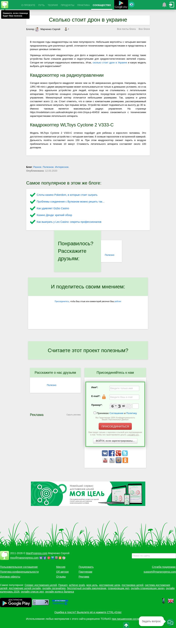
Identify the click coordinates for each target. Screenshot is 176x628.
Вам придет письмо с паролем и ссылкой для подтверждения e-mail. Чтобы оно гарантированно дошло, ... (115, 433)
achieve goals (77, 585)
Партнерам (85, 571)
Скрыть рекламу (73, 415)
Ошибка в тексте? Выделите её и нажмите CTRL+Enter (88, 612)
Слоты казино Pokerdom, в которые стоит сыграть (67, 194)
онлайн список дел (32, 591)
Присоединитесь (62, 301)
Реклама (84, 576)
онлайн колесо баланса (59, 591)
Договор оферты (10, 576)
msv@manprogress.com (24, 557)
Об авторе (62, 571)
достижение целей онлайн (25, 588)
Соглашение (117, 413)
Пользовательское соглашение (19, 566)
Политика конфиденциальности (19, 571)
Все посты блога (126, 29)
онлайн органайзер (54, 588)
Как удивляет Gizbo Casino (53, 208)
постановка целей (132, 585)
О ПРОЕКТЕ (28, 5)
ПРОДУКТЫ (67, 5)
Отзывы (61, 576)
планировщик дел (118, 588)
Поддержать (86, 566)
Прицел (62, 585)
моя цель (92, 585)
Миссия (60, 566)
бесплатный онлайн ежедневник (86, 588)
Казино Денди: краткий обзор (54, 215)
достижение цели (109, 585)
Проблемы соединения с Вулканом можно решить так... (70, 201)
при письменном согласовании (130, 618)
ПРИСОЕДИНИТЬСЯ (115, 426)
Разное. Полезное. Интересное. (51, 167)
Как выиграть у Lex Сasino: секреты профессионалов (69, 221)
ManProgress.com (36, 553)
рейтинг (118, 301)
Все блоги (144, 29)
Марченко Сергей (47, 29)
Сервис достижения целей (41, 585)
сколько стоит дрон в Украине (110, 62)
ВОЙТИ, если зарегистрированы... (115, 440)
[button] (170, 622)
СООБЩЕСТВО (102, 5)
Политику (131, 413)
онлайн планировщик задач (148, 588)
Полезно (109, 255)
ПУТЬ (41, 5)
